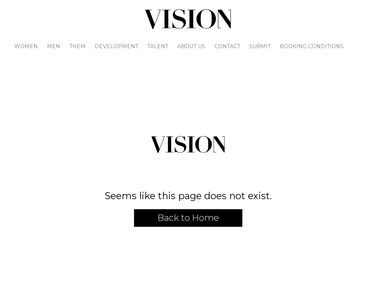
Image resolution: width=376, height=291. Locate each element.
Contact (227, 46)
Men (53, 46)
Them (77, 46)
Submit (260, 46)
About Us (191, 46)
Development (116, 46)
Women (26, 46)
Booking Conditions (312, 46)
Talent (157, 46)
